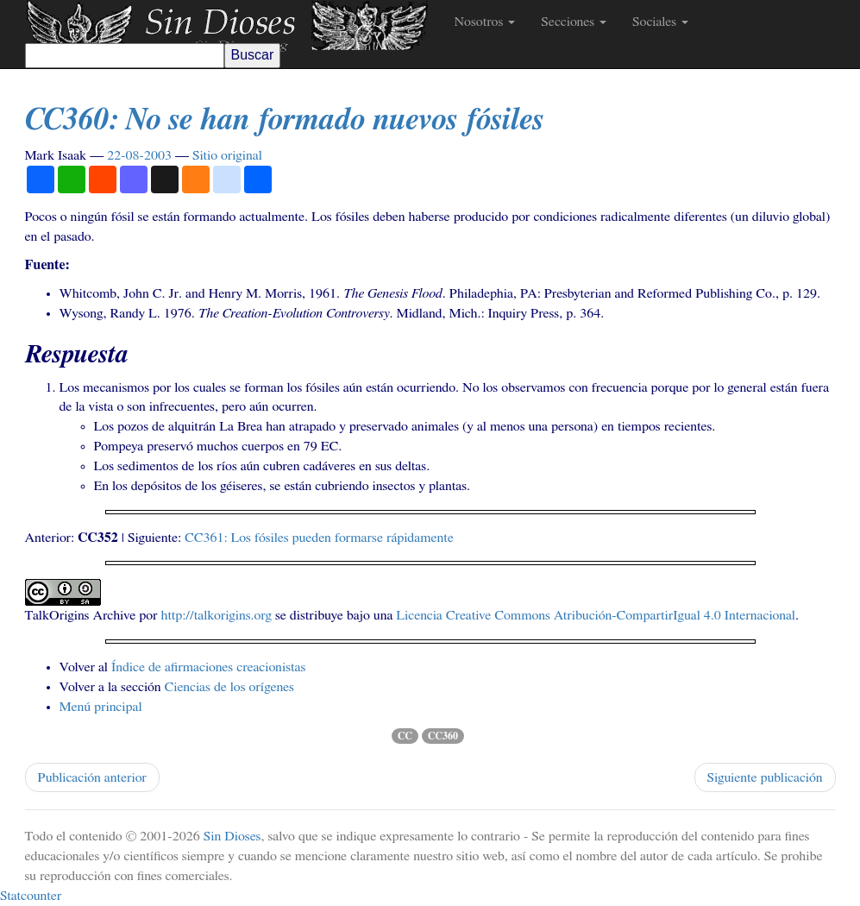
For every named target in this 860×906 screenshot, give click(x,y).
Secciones (573, 21)
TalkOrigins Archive (80, 615)
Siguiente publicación (765, 777)
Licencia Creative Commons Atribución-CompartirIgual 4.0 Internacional (595, 615)
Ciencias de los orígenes (229, 687)
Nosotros (485, 21)
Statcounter (30, 896)
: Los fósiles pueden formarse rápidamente (319, 537)
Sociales (660, 21)
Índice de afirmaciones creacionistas (208, 667)
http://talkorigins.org (216, 615)
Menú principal (101, 707)
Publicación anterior (92, 777)
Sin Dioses (232, 836)
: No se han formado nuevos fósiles (284, 119)
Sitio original (227, 155)
